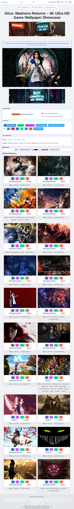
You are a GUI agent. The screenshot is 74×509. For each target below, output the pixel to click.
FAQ (12, 499)
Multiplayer (34, 143)
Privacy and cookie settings (37, 502)
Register (70, 2)
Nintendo (16, 143)
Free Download (10, 125)
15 (56, 245)
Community (60, 2)
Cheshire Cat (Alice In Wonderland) (52, 488)
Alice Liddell (11, 217)
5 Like (21, 125)
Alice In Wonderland (29, 252)
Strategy (55, 143)
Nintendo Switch (49, 143)
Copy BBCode (38, 128)
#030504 (36, 149)
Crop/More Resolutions (56, 125)
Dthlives (31, 114)
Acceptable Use (36, 499)
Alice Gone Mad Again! (50, 7)
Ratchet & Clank (45, 386)
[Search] (34, 2)
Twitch (43, 143)
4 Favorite (30, 125)
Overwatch (66, 388)
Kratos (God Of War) (30, 217)
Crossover (27, 219)
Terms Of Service (27, 499)
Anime (22, 252)
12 (22, 345)
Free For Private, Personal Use (50, 113)
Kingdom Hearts (63, 386)
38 (22, 310)
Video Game (16, 185)
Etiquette (44, 499)
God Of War (13, 219)
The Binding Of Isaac (56, 384)
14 (56, 310)
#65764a (46, 149)
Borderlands (53, 388)
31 (22, 211)
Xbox (25, 143)
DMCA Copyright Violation (63, 499)
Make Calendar (41, 125)
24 (56, 178)
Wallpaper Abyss (25, 7)
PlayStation (11, 143)
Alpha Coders (4, 2)
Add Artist (15, 114)
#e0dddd (39, 149)
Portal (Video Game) (46, 384)
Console (39, 143)
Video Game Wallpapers (37, 7)
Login (66, 2)
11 (56, 278)
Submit (54, 2)
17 (56, 211)
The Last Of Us (45, 391)
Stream (29, 143)
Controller (21, 143)
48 (22, 178)
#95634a (43, 149)
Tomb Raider (59, 388)
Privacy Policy (18, 499)
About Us (7, 499)
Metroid (51, 391)
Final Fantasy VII (65, 384)
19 (22, 245)
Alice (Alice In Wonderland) (52, 316)
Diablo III (56, 386)
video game (10, 139)
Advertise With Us (51, 499)
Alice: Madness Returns (19, 139)
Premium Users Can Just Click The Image (37, 45)
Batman (51, 386)
